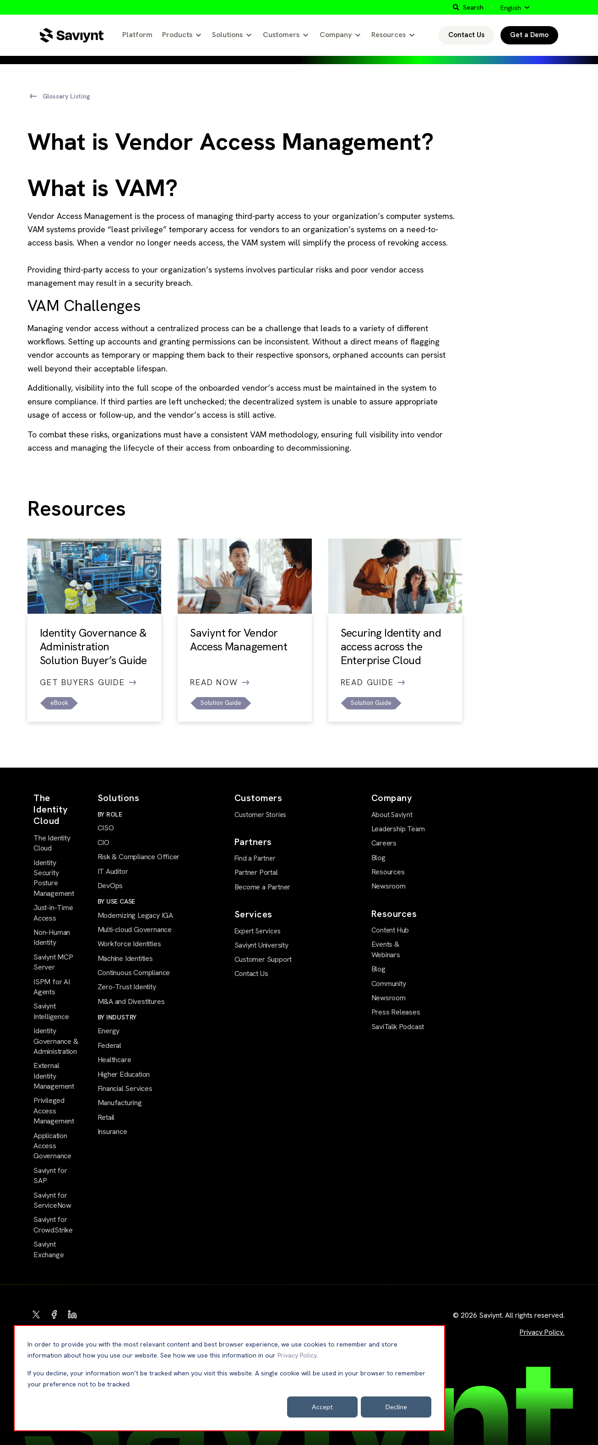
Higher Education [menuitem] (124, 1074)
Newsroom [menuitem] (388, 886)
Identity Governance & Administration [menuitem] (55, 1041)
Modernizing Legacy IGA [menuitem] (135, 915)
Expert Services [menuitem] (257, 931)
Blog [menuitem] (378, 857)
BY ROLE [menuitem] (110, 814)
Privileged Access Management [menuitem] (53, 1111)
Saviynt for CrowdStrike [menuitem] (53, 1224)
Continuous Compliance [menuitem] (134, 972)
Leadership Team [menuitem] (398, 829)
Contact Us (466, 34)
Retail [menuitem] (106, 1117)
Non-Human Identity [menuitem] (51, 937)
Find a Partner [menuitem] (255, 858)
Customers (281, 34)
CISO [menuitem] (106, 828)
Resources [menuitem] (388, 872)
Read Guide (373, 682)
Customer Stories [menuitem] (260, 814)
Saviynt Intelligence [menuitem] (51, 1011)
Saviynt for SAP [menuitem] (50, 1175)
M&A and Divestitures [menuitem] (131, 1001)
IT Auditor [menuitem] (113, 871)
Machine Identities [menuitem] (125, 958)
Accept (322, 1407)
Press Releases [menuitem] (395, 1012)
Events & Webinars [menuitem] (385, 949)
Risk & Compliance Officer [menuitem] (139, 857)
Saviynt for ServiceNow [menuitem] (52, 1200)
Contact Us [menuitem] (251, 973)
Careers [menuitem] (384, 843)
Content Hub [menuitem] (390, 930)
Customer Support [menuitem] (263, 959)
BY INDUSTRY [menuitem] (117, 1017)
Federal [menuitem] (110, 1045)
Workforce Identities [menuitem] (129, 944)
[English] (514, 7)
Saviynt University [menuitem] (261, 945)
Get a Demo (529, 34)
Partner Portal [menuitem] (256, 872)
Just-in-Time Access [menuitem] (53, 912)
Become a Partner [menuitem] (262, 887)
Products (177, 34)
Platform (137, 34)
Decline (396, 1407)
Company (336, 34)
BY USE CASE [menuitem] (117, 901)
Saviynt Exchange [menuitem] (48, 1249)
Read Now (219, 682)
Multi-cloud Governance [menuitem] (135, 929)
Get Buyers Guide (88, 682)
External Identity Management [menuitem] (53, 1076)
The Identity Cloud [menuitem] (51, 843)
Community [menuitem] (388, 983)
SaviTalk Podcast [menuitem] (397, 1026)
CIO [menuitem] (103, 842)
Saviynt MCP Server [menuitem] (53, 962)
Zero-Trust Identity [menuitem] (127, 987)
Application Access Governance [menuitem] (52, 1146)
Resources (388, 34)
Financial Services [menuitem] (125, 1088)
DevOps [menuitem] (110, 885)
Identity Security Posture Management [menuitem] (53, 878)
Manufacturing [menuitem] (120, 1102)
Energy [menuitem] (109, 1031)
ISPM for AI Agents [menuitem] (51, 987)
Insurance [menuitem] (112, 1131)
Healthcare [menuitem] (114, 1059)
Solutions (227, 34)
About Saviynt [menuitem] (392, 814)
